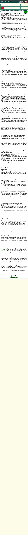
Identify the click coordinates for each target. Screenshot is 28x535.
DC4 (7, 5)
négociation (4, 249)
